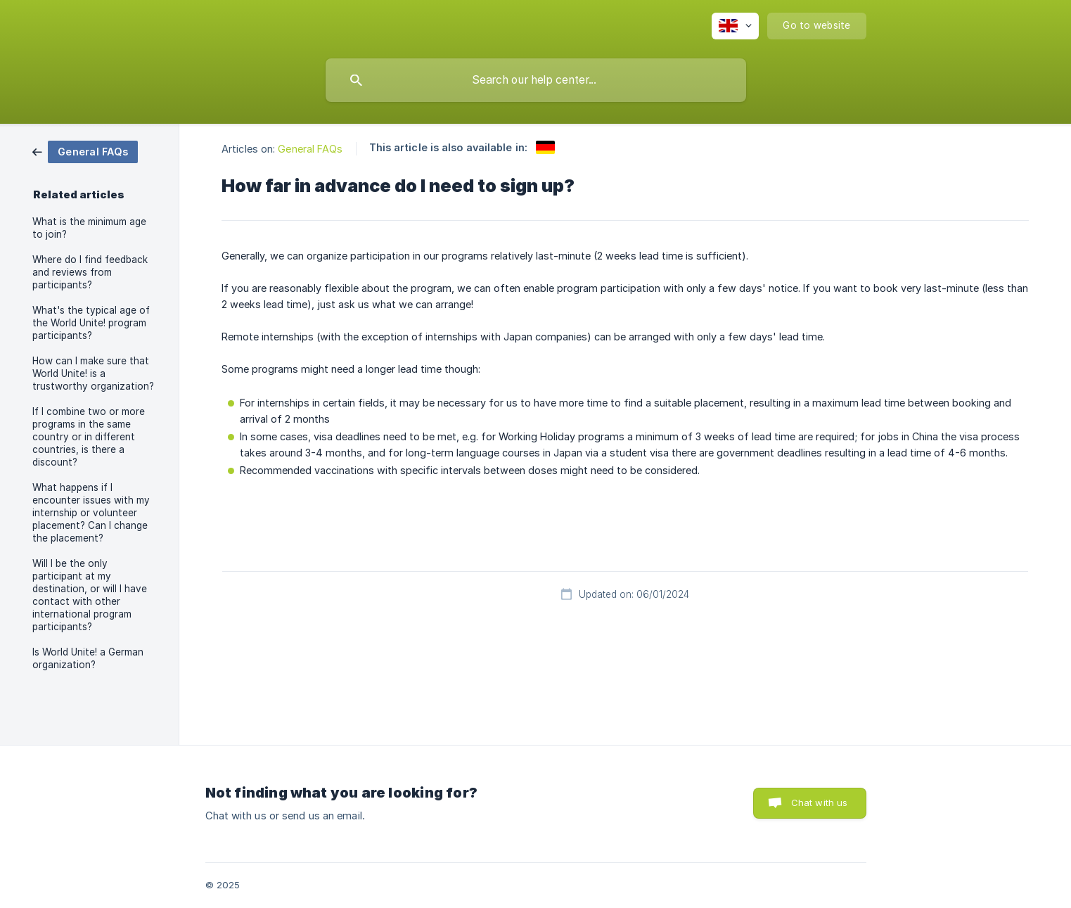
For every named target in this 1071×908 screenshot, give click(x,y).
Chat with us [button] (819, 802)
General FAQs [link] (310, 149)
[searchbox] (536, 80)
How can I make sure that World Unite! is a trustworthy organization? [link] (93, 373)
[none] (735, 26)
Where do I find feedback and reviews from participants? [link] (90, 272)
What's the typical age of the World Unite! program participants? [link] (91, 323)
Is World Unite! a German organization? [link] (87, 658)
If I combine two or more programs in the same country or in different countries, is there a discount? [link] (88, 437)
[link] (85, 151)
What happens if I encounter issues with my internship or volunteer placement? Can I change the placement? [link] (91, 513)
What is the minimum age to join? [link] (89, 228)
